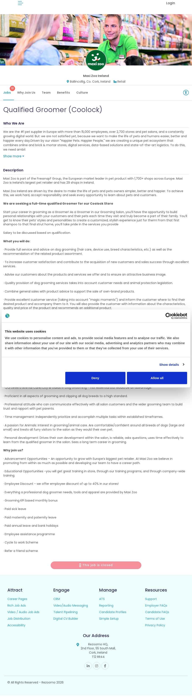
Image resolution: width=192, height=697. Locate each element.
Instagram (96, 667)
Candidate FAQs (157, 614)
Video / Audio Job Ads (23, 614)
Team (46, 94)
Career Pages (17, 601)
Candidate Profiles (112, 614)
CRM (56, 601)
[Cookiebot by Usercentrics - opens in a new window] (168, 316)
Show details (169, 364)
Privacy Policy (155, 627)
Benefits (63, 94)
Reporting (106, 607)
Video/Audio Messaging (70, 607)
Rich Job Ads (16, 607)
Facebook (105, 667)
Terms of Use (155, 620)
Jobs (8, 91)
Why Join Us (26, 94)
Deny (95, 378)
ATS (102, 601)
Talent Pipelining (65, 614)
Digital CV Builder (65, 620)
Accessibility (16, 627)
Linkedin (88, 667)
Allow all (157, 378)
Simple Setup (109, 620)
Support (151, 601)
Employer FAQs (156, 607)
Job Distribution (18, 620)
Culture (82, 94)
